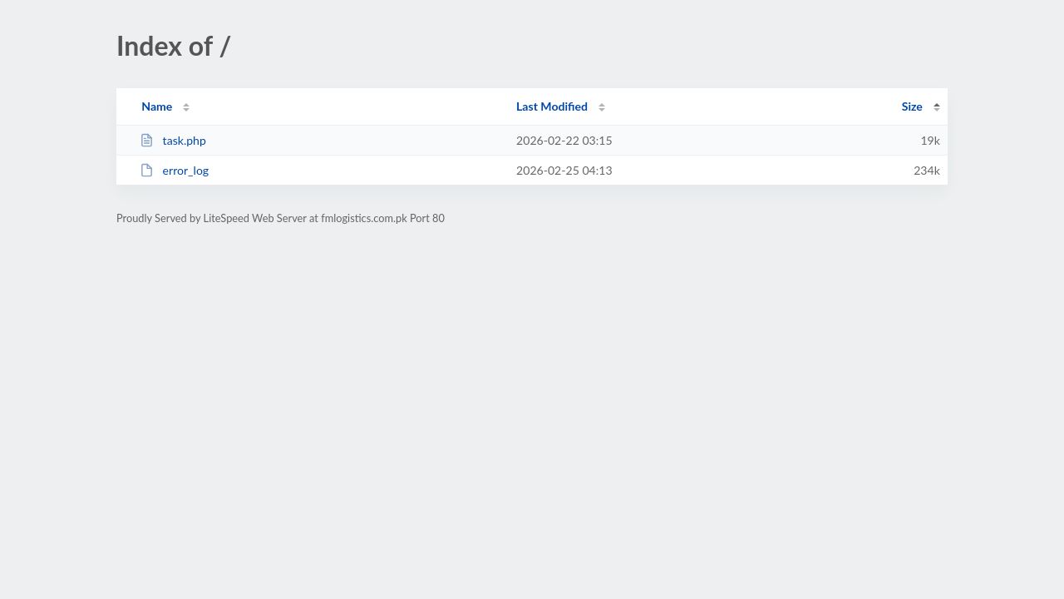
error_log (174, 170)
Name (156, 106)
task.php (173, 140)
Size (912, 106)
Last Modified (552, 106)
